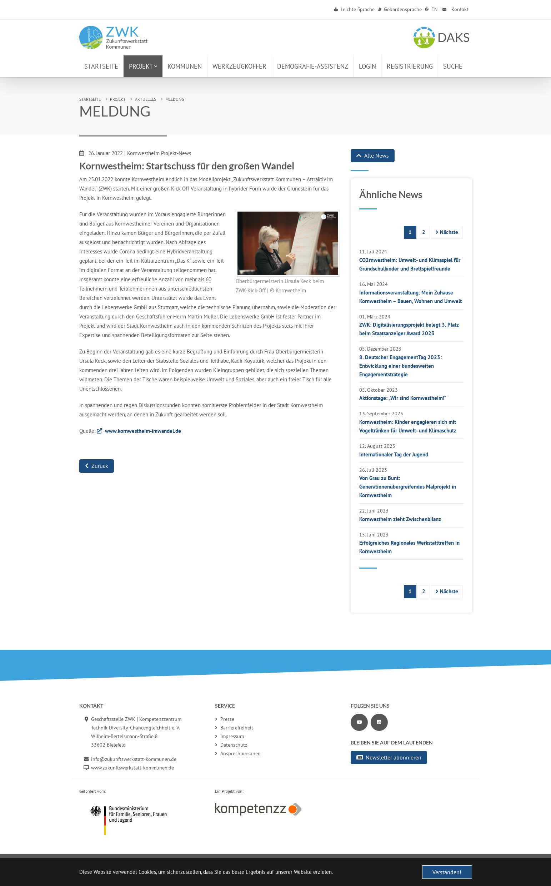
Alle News (372, 155)
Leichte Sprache (354, 9)
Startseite (90, 99)
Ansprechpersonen (238, 753)
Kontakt (455, 9)
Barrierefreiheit (234, 727)
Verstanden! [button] (446, 872)
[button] (143, 66)
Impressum (229, 736)
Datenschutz (231, 745)
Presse (224, 719)
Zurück (96, 465)
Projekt (118, 99)
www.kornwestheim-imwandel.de (143, 430)
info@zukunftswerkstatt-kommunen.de (133, 759)
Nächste (447, 232)
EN (431, 9)
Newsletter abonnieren (388, 757)
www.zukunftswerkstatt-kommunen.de (132, 767)
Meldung (174, 99)
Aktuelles (145, 99)
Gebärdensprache (400, 9)
